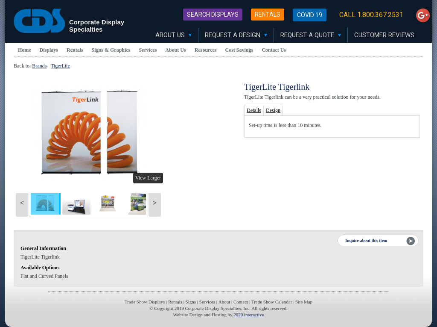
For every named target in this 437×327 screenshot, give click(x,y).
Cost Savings (239, 50)
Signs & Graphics (111, 50)
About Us (173, 35)
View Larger (148, 178)
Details (254, 110)
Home (24, 50)
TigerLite (60, 66)
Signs (191, 301)
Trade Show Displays (145, 301)
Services (148, 50)
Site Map (303, 301)
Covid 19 (309, 15)
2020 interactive (248, 314)
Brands (39, 66)
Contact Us (274, 50)
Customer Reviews (384, 35)
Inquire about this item (366, 240)
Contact (240, 301)
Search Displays (213, 14)
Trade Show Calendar (271, 301)
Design (273, 110)
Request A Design (236, 35)
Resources (206, 50)
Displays (49, 50)
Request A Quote (310, 35)
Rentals (267, 14)
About (224, 301)
